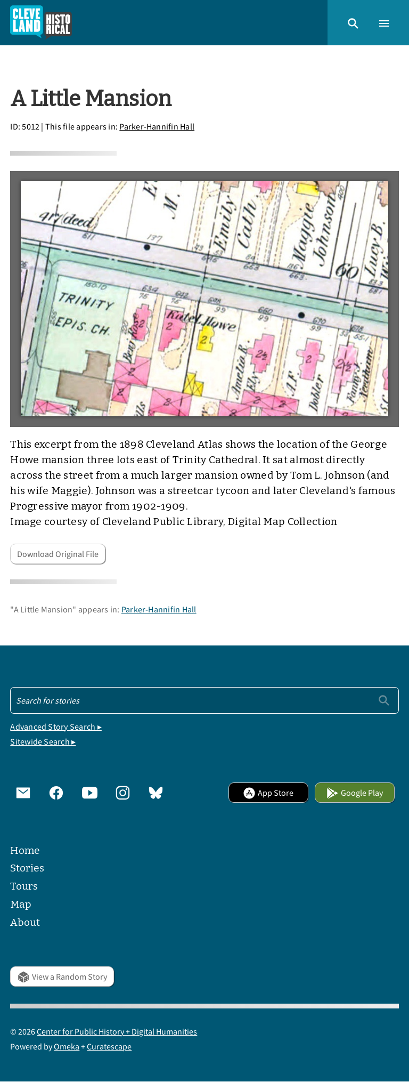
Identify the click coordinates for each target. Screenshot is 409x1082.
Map (20, 904)
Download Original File (58, 553)
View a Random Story (62, 976)
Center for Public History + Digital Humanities (117, 1031)
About (25, 922)
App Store (268, 792)
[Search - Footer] (204, 700)
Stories (27, 868)
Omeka (66, 1046)
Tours (24, 886)
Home (25, 850)
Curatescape (109, 1046)
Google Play (354, 792)
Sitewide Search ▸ (43, 741)
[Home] (41, 22)
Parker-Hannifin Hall (156, 126)
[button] (353, 22)
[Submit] (384, 700)
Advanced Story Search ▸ (56, 726)
